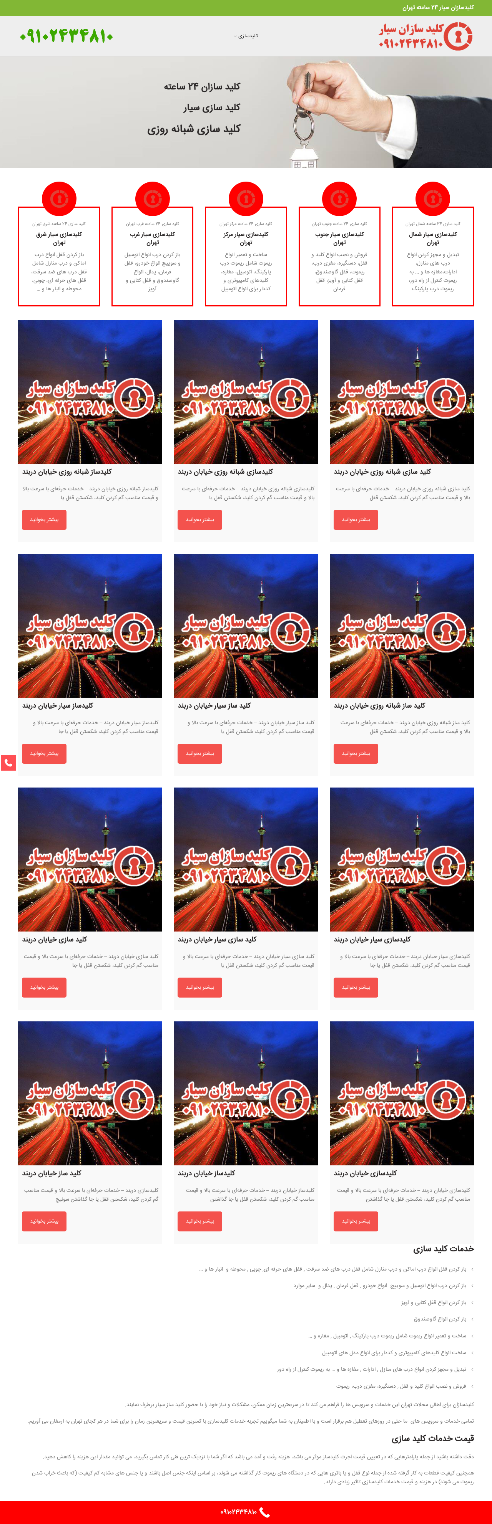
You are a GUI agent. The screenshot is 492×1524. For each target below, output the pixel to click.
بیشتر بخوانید (356, 520)
